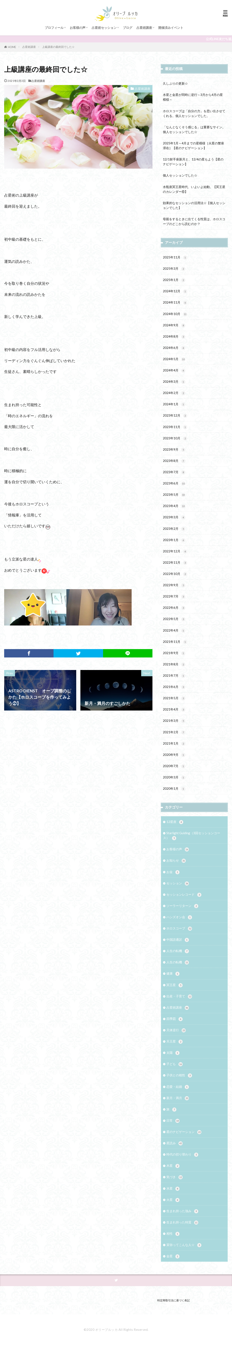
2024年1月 (174, 404)
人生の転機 (177, 951)
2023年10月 (175, 438)
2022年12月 (175, 551)
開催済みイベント (170, 27)
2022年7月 (174, 596)
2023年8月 (174, 461)
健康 (173, 973)
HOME (12, 47)
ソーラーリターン (182, 906)
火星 (173, 1200)
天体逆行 (176, 1030)
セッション (177, 883)
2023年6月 (174, 483)
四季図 (174, 1019)
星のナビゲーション (183, 1132)
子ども (174, 1064)
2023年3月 (174, 517)
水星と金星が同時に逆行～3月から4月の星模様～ (193, 97)
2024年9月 (174, 325)
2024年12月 (175, 291)
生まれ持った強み (182, 1211)
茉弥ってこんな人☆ (183, 1245)
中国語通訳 (177, 940)
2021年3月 (174, 721)
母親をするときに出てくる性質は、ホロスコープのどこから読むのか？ (194, 221)
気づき (174, 1177)
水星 (173, 1188)
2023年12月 (175, 415)
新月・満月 (177, 1098)
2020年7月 (174, 766)
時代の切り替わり (182, 1154)
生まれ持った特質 (182, 1222)
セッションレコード (183, 894)
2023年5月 (174, 495)
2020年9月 (174, 755)
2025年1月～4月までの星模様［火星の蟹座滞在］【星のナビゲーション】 (193, 145)
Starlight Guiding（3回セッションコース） (191, 835)
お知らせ (176, 860)
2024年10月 (175, 314)
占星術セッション (104, 27)
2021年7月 (174, 676)
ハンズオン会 (179, 917)
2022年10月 (175, 574)
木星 (173, 1166)
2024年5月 (174, 359)
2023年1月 (174, 540)
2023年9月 (174, 449)
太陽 (173, 1053)
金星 (173, 1256)
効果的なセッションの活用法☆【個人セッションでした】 (194, 205)
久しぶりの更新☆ (175, 83)
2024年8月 (174, 336)
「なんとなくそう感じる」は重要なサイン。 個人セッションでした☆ (194, 129)
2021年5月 (174, 698)
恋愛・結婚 (177, 1087)
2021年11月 (175, 642)
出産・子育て (179, 996)
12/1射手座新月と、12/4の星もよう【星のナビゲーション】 (193, 161)
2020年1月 (174, 789)
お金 (173, 872)
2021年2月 (174, 732)
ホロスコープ (179, 928)
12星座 (174, 822)
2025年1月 (174, 280)
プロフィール (54, 27)
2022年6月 (174, 608)
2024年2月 (174, 393)
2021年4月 (174, 709)
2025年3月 (174, 269)
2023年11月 (175, 427)
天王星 (174, 1041)
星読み (174, 1143)
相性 (173, 1234)
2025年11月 (175, 257)
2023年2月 (174, 529)
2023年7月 (174, 472)
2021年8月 (174, 664)
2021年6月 (174, 687)
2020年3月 (174, 777)
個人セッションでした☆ (180, 175)
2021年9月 (174, 653)
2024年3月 (174, 382)
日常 (173, 1121)
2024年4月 (174, 370)
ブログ (127, 27)
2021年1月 (174, 743)
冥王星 (174, 985)
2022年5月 (174, 619)
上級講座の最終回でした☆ (58, 46)
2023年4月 (174, 506)
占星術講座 (144, 27)
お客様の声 (77, 27)
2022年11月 (175, 563)
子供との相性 (179, 1075)
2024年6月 (174, 348)
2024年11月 (175, 302)
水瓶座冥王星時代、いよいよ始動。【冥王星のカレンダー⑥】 (194, 189)
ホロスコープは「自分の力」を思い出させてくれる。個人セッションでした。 (194, 113)
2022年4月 (174, 630)
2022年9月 (174, 585)
